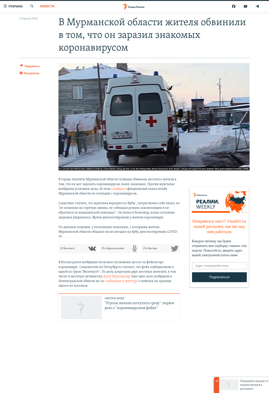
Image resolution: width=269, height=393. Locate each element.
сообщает (118, 189)
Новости (47, 6)
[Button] (30, 67)
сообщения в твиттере (121, 281)
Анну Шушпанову (116, 276)
